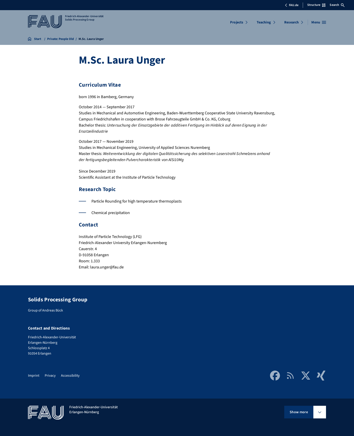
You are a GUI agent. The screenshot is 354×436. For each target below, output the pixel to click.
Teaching (264, 22)
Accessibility (70, 375)
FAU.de (292, 5)
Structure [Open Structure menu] (316, 5)
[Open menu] (318, 22)
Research (291, 22)
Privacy (50, 375)
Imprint (33, 375)
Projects (236, 22)
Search (337, 5)
